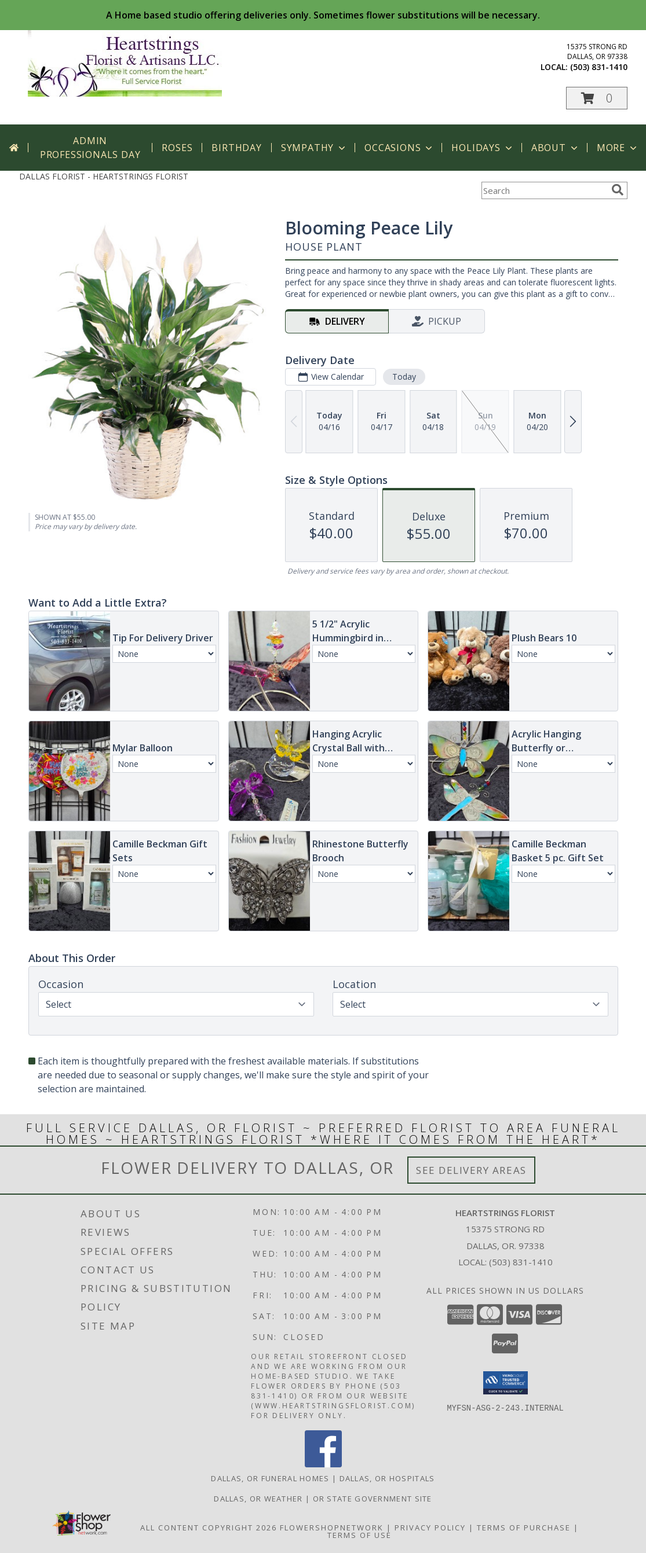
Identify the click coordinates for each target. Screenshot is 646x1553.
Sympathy (314, 147)
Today (403, 376)
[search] (617, 189)
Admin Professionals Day (90, 147)
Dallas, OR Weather (258, 1498)
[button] (596, 98)
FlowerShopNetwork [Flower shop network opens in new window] (332, 1527)
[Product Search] (544, 190)
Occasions (399, 147)
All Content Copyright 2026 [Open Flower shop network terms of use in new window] (208, 1527)
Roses (177, 147)
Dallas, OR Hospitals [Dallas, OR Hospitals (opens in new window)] (387, 1478)
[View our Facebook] (323, 1464)
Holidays (482, 147)
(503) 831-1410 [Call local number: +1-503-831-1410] (598, 66)
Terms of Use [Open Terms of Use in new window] (359, 1535)
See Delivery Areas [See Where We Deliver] (471, 1170)
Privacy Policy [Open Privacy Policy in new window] (430, 1527)
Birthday (236, 147)
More (618, 147)
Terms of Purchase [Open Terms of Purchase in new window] (524, 1527)
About (555, 147)
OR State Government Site (372, 1498)
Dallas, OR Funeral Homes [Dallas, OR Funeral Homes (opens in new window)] (270, 1478)
